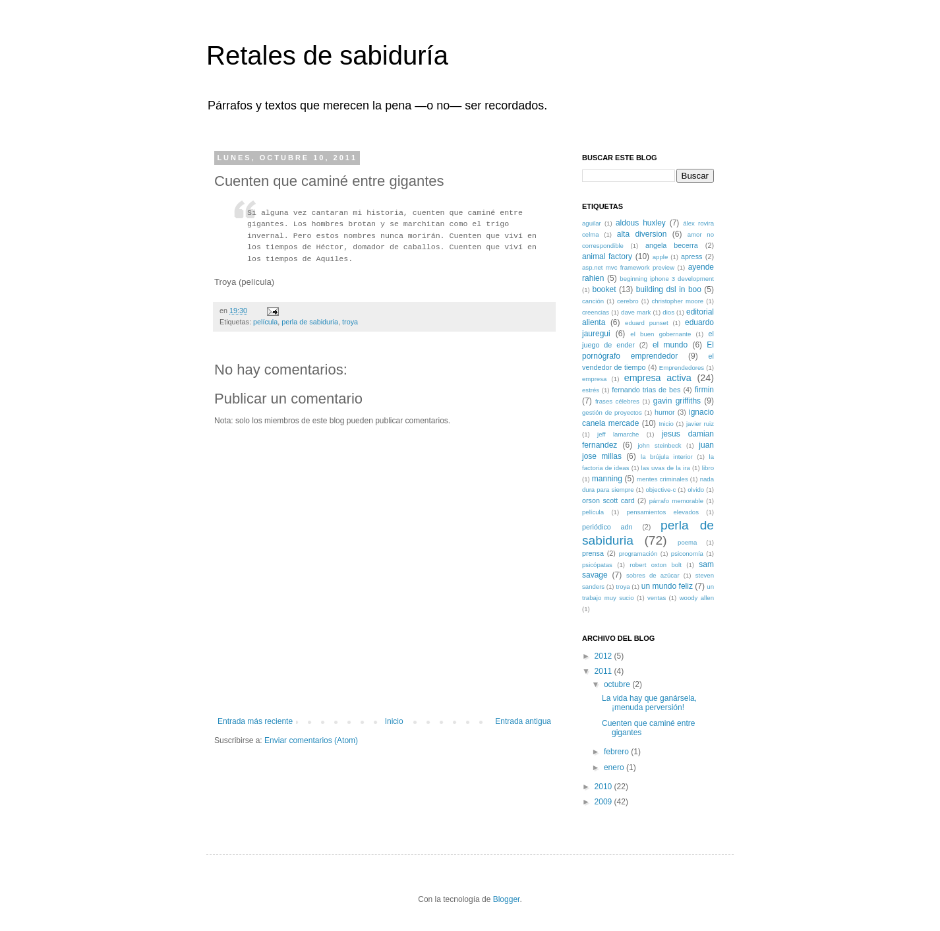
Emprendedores (681, 367)
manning (607, 478)
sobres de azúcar (653, 575)
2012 (604, 656)
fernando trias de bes (646, 390)
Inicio (394, 721)
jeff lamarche (618, 434)
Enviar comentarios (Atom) (311, 740)
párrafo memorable (676, 500)
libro (708, 467)
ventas (656, 597)
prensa (593, 553)
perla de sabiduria (309, 322)
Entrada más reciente (255, 721)
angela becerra (671, 245)
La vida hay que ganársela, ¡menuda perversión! (649, 703)
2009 (604, 801)
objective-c (660, 489)
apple (660, 256)
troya (350, 322)
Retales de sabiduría (327, 55)
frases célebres (617, 401)
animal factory (607, 256)
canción (593, 301)
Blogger (506, 899)
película (265, 322)
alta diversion (642, 234)
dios (668, 312)
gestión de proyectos (612, 412)
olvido (696, 489)
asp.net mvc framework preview (628, 267)
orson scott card (608, 500)
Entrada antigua (523, 721)
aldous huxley (641, 222)
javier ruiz (700, 423)
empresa (594, 378)
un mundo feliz (667, 586)
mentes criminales (662, 479)
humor (665, 412)
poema (687, 542)
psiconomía (687, 553)
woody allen (697, 597)
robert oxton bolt (656, 564)
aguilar (591, 223)
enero (615, 767)
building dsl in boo (668, 289)
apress (691, 256)
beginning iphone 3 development (667, 278)
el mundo (670, 344)
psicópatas (597, 564)
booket (604, 289)
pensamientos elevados (662, 512)
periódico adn (607, 527)
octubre (618, 684)
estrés (590, 390)
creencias (595, 312)
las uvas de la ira (665, 467)
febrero (617, 751)
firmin (704, 389)
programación (638, 553)
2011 (604, 671)
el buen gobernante (660, 334)
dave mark (636, 312)
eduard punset (646, 322)
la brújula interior (667, 456)
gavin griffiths (677, 400)
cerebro (628, 301)
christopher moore (677, 301)
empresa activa (657, 378)
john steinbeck (659, 445)
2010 (604, 786)
